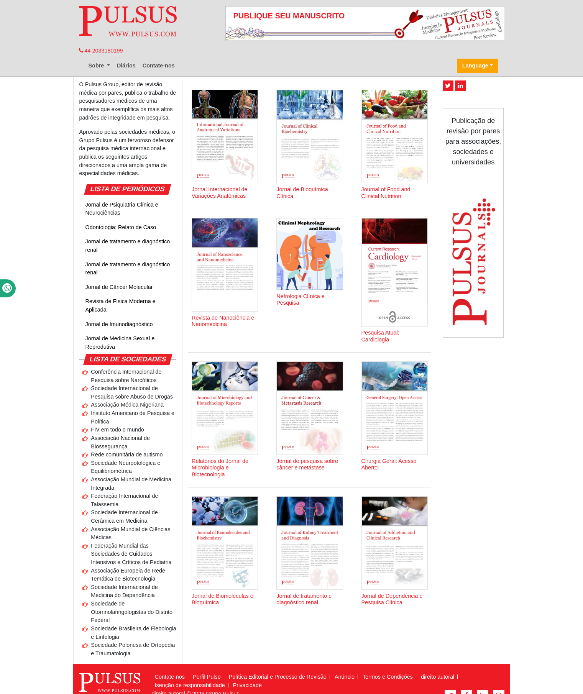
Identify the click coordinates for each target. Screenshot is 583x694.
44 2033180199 (101, 51)
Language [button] (475, 65)
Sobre (97, 65)
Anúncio (345, 677)
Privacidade (247, 685)
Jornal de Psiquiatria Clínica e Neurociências (121, 209)
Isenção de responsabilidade (190, 685)
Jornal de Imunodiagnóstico (119, 324)
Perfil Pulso (207, 677)
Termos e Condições (388, 677)
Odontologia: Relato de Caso (120, 227)
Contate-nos (159, 65)
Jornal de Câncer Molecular (119, 287)
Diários (126, 65)
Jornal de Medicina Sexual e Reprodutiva (120, 342)
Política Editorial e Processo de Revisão (278, 677)
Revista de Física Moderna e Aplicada (120, 305)
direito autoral (437, 677)
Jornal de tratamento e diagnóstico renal (127, 245)
